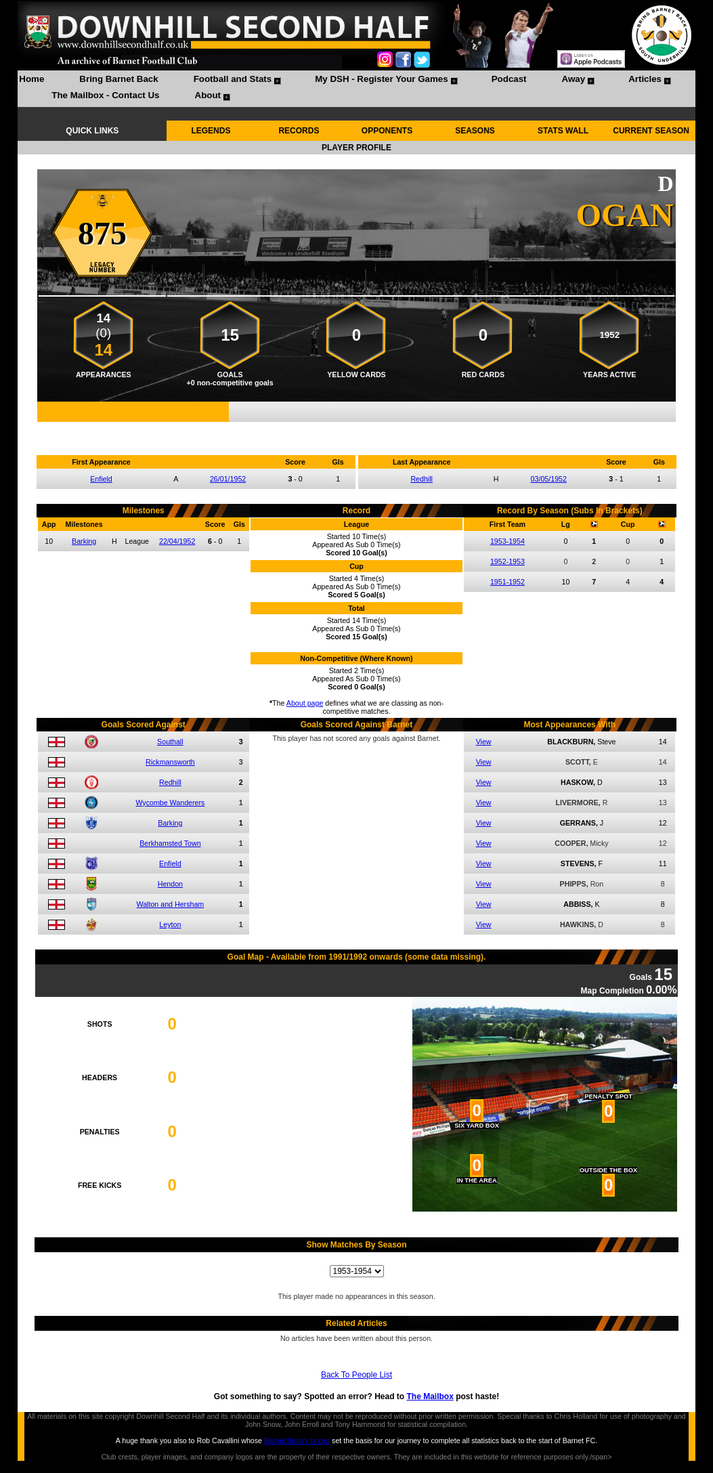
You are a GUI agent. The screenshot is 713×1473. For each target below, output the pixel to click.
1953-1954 (507, 541)
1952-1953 (507, 561)
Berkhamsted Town (169, 843)
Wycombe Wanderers (169, 802)
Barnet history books (297, 1440)
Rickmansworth (170, 762)
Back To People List (356, 1375)
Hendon (170, 884)
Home (31, 79)
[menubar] (356, 88)
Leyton (170, 924)
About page (305, 703)
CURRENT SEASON (651, 130)
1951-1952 (507, 582)
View (484, 742)
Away (574, 79)
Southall (170, 742)
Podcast (509, 79)
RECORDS (298, 130)
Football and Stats (233, 79)
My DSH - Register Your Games (381, 79)
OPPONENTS (387, 130)
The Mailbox (430, 1396)
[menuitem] (31, 80)
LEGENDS (210, 130)
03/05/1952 (549, 479)
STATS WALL (563, 130)
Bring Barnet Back (118, 79)
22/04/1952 (177, 541)
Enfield (101, 479)
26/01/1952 (228, 479)
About (208, 95)
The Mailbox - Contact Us (105, 95)
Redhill (421, 479)
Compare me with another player (356, 429)
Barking (84, 541)
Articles (645, 79)
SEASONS (475, 130)
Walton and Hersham (170, 904)
